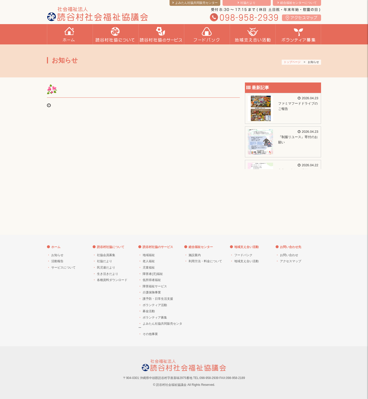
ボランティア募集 (155, 317)
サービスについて (63, 267)
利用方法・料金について (205, 261)
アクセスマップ (290, 261)
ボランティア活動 (155, 305)
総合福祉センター (201, 247)
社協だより (248, 3)
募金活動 (149, 311)
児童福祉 (149, 267)
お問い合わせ (289, 255)
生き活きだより (107, 274)
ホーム (55, 247)
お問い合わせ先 (290, 247)
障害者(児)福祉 (153, 274)
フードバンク (243, 255)
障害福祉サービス (155, 286)
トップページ (292, 61)
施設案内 (195, 255)
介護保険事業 (152, 292)
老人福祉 (149, 261)
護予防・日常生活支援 (158, 299)
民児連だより (106, 267)
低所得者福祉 (152, 280)
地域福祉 (149, 255)
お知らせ (57, 255)
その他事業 (150, 334)
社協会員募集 (106, 255)
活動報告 (57, 261)
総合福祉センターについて (298, 3)
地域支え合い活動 (246, 247)
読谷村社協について (110, 247)
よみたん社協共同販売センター (196, 3)
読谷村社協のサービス (158, 247)
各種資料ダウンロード (112, 280)
